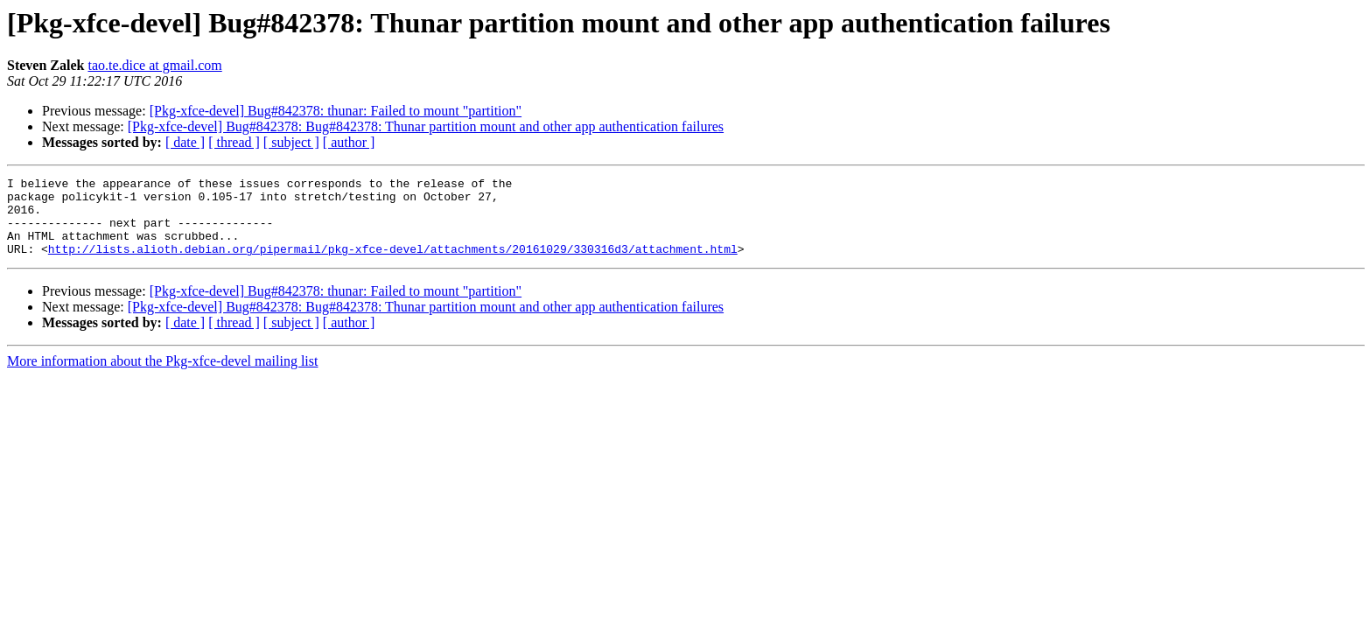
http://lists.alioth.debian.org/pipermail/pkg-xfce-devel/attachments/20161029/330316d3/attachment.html (393, 264)
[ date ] (185, 142)
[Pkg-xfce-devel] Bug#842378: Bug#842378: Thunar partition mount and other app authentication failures (426, 126)
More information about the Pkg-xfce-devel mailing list (162, 376)
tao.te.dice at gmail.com (154, 65)
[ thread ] (234, 142)
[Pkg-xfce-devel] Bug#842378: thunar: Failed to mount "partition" (336, 110)
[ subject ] (291, 142)
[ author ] (349, 142)
